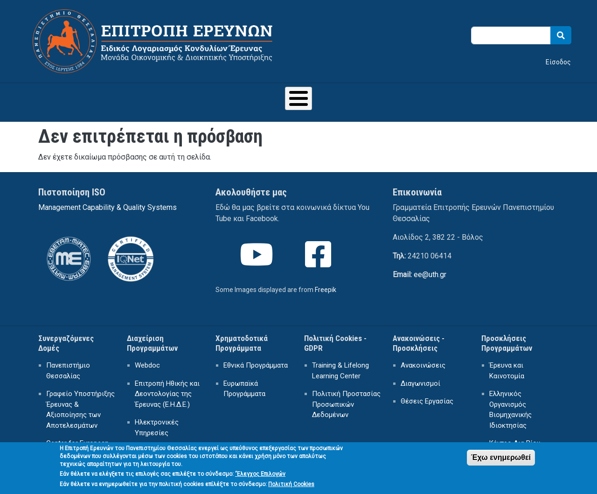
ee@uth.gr (430, 269)
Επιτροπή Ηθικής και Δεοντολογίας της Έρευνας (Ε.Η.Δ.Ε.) (167, 389)
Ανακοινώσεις (423, 360)
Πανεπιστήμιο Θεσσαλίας (68, 366)
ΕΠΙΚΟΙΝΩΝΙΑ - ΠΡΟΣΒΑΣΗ (489, 99)
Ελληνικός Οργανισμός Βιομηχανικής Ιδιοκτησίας (510, 405)
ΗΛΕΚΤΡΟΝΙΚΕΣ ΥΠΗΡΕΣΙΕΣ (377, 99)
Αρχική (74, 99)
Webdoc (147, 360)
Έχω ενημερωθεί (501, 459)
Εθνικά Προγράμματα (255, 360)
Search (560, 35)
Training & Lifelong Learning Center (340, 366)
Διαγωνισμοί (420, 379)
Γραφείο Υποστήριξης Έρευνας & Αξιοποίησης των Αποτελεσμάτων (80, 405)
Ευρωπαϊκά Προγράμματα (244, 384)
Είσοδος (558, 62)
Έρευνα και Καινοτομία (506, 366)
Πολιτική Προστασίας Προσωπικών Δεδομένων (346, 399)
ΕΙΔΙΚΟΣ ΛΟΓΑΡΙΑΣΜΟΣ (147, 99)
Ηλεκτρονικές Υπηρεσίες (157, 422)
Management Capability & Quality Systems (107, 202)
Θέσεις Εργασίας (427, 396)
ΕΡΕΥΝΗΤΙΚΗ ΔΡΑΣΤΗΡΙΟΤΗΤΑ (258, 99)
